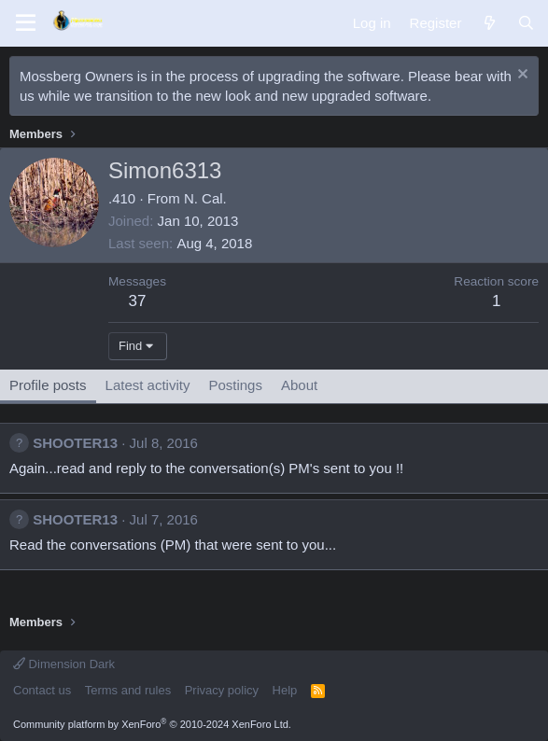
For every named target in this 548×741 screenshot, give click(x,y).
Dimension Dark (64, 664)
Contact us (42, 690)
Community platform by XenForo (152, 724)
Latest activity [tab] (147, 385)
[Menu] (26, 23)
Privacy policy (222, 690)
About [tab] (299, 385)
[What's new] (489, 23)
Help (285, 690)
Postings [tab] (235, 385)
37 (138, 301)
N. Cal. (205, 198)
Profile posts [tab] (48, 385)
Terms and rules (128, 690)
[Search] (526, 23)
